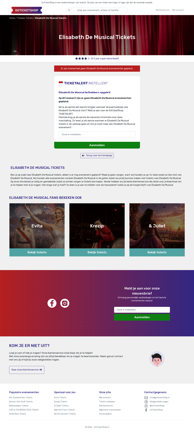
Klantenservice (106, 406)
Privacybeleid (105, 414)
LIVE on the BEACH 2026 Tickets (24, 410)
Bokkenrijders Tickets (19, 406)
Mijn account (105, 397)
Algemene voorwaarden (110, 410)
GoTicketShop (156, 410)
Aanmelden (97, 145)
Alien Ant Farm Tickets (64, 410)
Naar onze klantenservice (27, 369)
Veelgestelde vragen (159, 401)
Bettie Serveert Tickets (65, 414)
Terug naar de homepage (97, 155)
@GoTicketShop (157, 406)
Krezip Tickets (60, 401)
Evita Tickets (60, 397)
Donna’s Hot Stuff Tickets (21, 401)
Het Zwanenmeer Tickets (20, 397)
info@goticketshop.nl (159, 397)
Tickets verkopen (107, 401)
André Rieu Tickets (17, 414)
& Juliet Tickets (61, 406)
